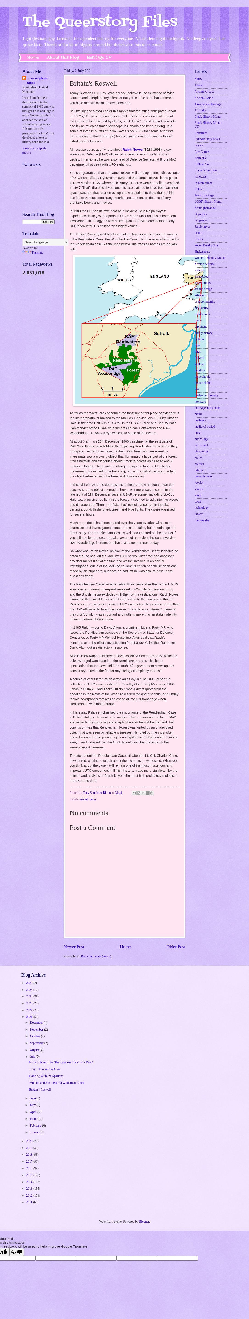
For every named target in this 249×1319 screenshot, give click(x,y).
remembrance (203, 476)
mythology (201, 439)
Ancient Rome (204, 98)
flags (198, 351)
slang (198, 495)
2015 (29, 1175)
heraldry (200, 370)
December (37, 1022)
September (37, 1043)
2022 (29, 1010)
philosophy (202, 451)
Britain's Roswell (40, 1089)
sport (198, 501)
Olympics (201, 214)
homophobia (202, 376)
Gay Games (202, 151)
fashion (199, 339)
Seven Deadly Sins (206, 245)
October (35, 1036)
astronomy (201, 295)
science (199, 489)
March (34, 1119)
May (33, 1105)
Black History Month (208, 116)
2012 (29, 1195)
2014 (29, 1182)
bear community (205, 301)
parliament (201, 445)
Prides (199, 232)
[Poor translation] (16, 1252)
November (37, 1029)
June (33, 1098)
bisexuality (202, 308)
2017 (29, 1161)
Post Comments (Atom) (96, 956)
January (35, 1132)
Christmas (201, 133)
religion (199, 470)
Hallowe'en (202, 164)
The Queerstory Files (99, 22)
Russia (199, 239)
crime (198, 320)
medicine (200, 420)
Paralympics (202, 226)
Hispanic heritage (206, 170)
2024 (29, 996)
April (33, 1112)
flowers (199, 357)
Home (33, 57)
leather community (206, 395)
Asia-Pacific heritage (208, 104)
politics (199, 464)
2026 (29, 983)
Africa (199, 85)
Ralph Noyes (133, 149)
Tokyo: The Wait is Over (44, 1069)
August (35, 1050)
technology (202, 507)
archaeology (202, 276)
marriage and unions (208, 408)
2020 (29, 1141)
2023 (29, 1003)
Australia (200, 110)
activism (200, 270)
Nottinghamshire (205, 208)
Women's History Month (210, 258)
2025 (29, 989)
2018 (29, 1154)
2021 (29, 1017)
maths (198, 414)
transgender (202, 520)
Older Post (175, 946)
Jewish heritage (204, 195)
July (33, 1056)
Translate (32, 252)
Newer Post (74, 946)
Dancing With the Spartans (46, 1076)
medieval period (205, 426)
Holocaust (201, 176)
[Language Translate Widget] (45, 242)
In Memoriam (203, 183)
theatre (199, 514)
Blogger (144, 1221)
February (36, 1125)
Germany (200, 158)
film (197, 345)
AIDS (198, 79)
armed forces (88, 799)
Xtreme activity (204, 264)
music (198, 433)
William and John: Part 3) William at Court (56, 1083)
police (198, 458)
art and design (203, 289)
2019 (29, 1148)
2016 (29, 1168)
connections (202, 314)
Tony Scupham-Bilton (37, 81)
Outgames (201, 220)
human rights (203, 382)
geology (200, 364)
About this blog (63, 57)
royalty (199, 482)
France (199, 145)
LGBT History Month (208, 201)
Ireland (199, 189)
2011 (29, 1202)
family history (204, 333)
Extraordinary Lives (207, 139)
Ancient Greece (204, 91)
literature (200, 401)
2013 (29, 1188)
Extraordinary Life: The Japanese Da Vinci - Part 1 (61, 1062)
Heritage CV (99, 57)
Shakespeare (202, 251)
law (197, 389)
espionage (201, 326)
